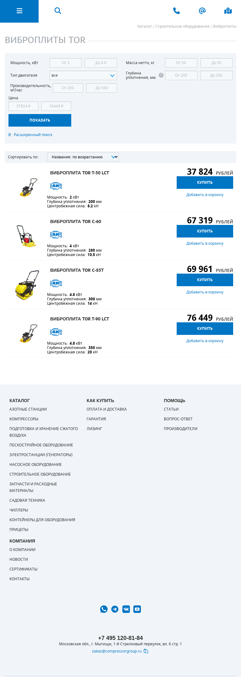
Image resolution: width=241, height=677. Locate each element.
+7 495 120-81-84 (120, 638)
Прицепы (18, 529)
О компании (22, 550)
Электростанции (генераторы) (40, 455)
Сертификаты (23, 569)
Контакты (19, 579)
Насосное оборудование (35, 464)
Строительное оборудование (40, 474)
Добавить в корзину (204, 195)
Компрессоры (23, 419)
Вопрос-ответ (178, 419)
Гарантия (96, 419)
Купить (205, 182)
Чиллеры (18, 510)
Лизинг (94, 429)
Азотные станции (28, 409)
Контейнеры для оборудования (42, 520)
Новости (18, 559)
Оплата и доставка (107, 409)
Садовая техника (27, 500)
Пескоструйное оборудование (41, 445)
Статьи (171, 409)
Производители (180, 429)
